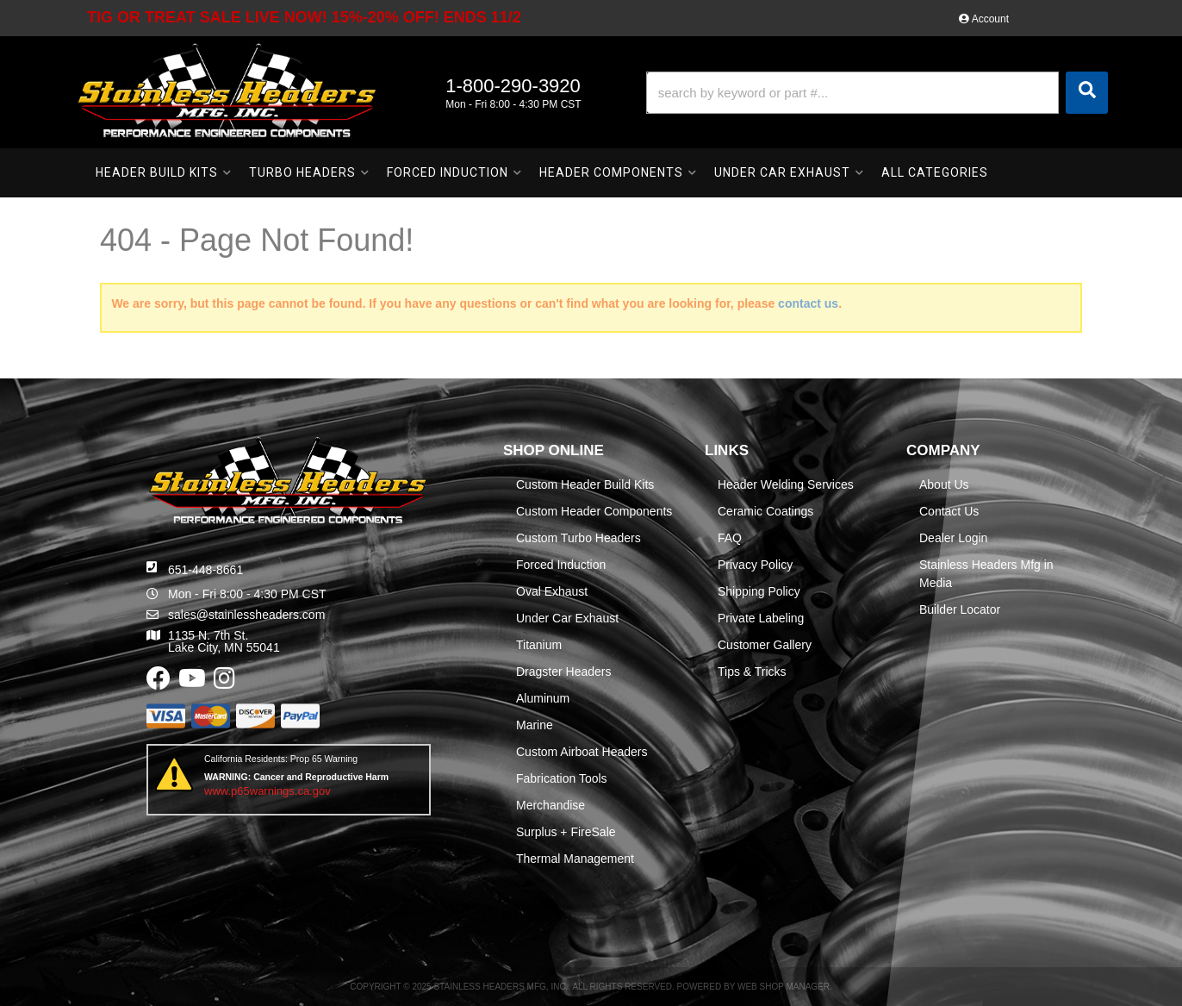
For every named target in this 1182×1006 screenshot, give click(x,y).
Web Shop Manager (783, 986)
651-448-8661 (205, 570)
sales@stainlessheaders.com (246, 615)
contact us (808, 303)
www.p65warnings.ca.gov (267, 790)
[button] (877, 93)
